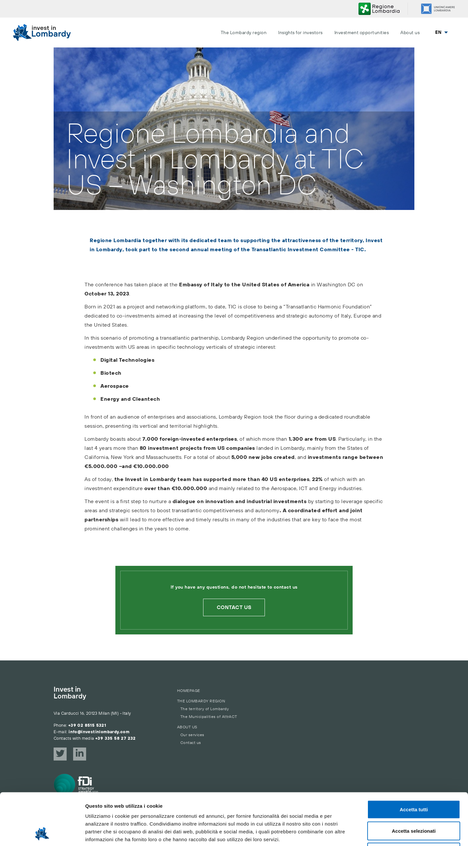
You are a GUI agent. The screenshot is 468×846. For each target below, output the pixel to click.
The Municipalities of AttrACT (208, 716)
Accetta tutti (414, 760)
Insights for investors (300, 33)
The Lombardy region (243, 33)
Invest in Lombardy (70, 693)
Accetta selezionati (414, 782)
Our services (192, 735)
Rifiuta (414, 803)
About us (410, 33)
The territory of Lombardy (204, 709)
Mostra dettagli (341, 833)
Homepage (188, 690)
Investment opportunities (361, 33)
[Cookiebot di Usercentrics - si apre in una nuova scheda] (42, 833)
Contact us (234, 607)
